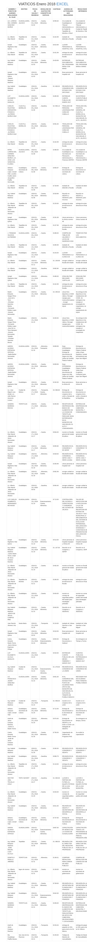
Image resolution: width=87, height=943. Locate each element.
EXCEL (62, 4)
